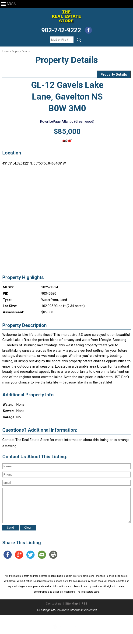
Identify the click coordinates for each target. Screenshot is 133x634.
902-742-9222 (61, 30)
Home (5, 51)
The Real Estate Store (64, 618)
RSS (84, 603)
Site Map (71, 603)
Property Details (114, 74)
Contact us (54, 603)
